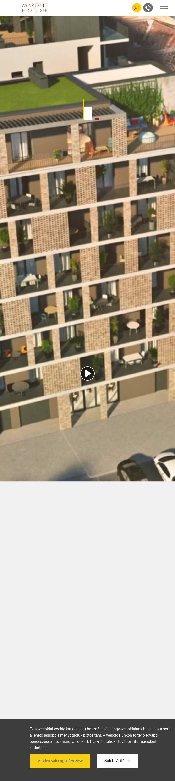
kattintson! (39, 747)
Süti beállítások (117, 760)
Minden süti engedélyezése (60, 760)
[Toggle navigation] (164, 6)
